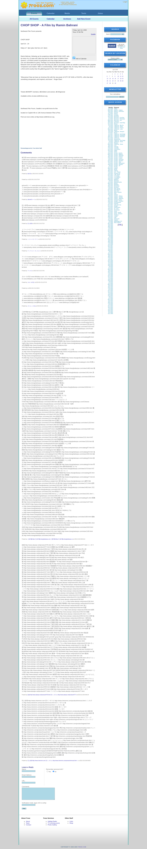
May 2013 (110, 183)
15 (112, 78)
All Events (34, 19)
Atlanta (116, 114)
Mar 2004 (110, 302)
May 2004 (110, 299)
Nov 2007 (110, 246)
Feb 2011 (110, 217)
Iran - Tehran (117, 172)
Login (125, 2)
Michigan (116, 184)
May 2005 (110, 284)
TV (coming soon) (54, 823)
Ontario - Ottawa (118, 196)
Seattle (93, 34)
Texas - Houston (118, 213)
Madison (116, 179)
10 (118, 76)
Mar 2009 (110, 226)
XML (120, 225)
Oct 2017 (110, 132)
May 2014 (110, 168)
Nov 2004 (110, 292)
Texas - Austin (117, 212)
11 (120, 76)
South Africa (117, 207)
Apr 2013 (110, 184)
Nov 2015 (110, 150)
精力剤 (29, 173)
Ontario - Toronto (118, 197)
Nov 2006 (110, 261)
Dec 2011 (110, 205)
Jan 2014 (110, 173)
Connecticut (117, 149)
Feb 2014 (110, 172)
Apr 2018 (110, 130)
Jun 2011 (110, 212)
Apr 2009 (110, 225)
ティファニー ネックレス (34, 250)
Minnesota (116, 186)
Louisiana (116, 178)
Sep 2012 (110, 193)
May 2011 (110, 213)
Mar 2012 (110, 201)
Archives (67, 19)
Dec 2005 (110, 275)
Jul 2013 (111, 181)
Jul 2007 (111, 251)
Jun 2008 (110, 237)
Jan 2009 (110, 229)
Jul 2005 (111, 282)
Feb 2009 (110, 227)
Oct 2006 (110, 263)
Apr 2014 (110, 169)
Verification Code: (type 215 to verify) (34, 803)
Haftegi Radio (52, 821)
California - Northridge (119, 134)
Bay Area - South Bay (119, 122)
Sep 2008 (110, 234)
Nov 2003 (110, 307)
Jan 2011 (110, 218)
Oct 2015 (110, 151)
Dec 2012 (110, 189)
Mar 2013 (110, 186)
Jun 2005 (110, 283)
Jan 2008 (110, 244)
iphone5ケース (31, 199)
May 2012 (110, 198)
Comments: (25, 786)
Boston (116, 124)
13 (107, 78)
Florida (116, 167)
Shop (71, 823)
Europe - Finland (118, 157)
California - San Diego (119, 140)
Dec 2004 (110, 290)
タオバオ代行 (31, 282)
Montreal (116, 187)
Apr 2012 (110, 199)
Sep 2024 (110, 111)
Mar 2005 (110, 287)
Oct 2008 (110, 232)
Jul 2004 (111, 297)
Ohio (115, 193)
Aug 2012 (110, 194)
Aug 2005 (110, 280)
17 (118, 78)
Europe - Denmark (118, 155)
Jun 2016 (110, 143)
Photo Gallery (52, 825)
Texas (115, 211)
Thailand (116, 215)
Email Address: (27, 775)
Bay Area (116, 116)
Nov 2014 (110, 162)
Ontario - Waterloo (118, 198)
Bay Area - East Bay (119, 117)
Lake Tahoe (117, 174)
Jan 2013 (110, 188)
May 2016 (110, 144)
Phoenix (116, 203)
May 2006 (110, 269)
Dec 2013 (110, 174)
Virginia (116, 220)
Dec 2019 (110, 116)
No (55, 771)
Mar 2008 (110, 241)
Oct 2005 (110, 278)
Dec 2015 (110, 149)
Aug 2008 (110, 235)
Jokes (100, 13)
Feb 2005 (110, 288)
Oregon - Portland (118, 201)
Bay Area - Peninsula (119, 119)
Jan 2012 (110, 203)
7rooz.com (82, 847)
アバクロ (30, 270)
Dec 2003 (110, 306)
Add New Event (83, 19)
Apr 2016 (110, 145)
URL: (23, 781)
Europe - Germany (118, 159)
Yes (49, 771)
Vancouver (116, 218)
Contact (28, 825)
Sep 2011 (110, 208)
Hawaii (115, 168)
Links (71, 821)
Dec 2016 (110, 138)
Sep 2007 (110, 249)
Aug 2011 (110, 210)
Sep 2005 (110, 279)
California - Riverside (119, 136)
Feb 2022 (110, 115)
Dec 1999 (110, 313)
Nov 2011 (110, 206)
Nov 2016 (110, 139)
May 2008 (110, 239)
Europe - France (118, 158)
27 (107, 83)
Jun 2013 (110, 182)
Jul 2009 (111, 221)
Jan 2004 (110, 304)
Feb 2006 (110, 273)
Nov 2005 (110, 277)
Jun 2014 (110, 167)
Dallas (115, 150)
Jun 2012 (110, 197)
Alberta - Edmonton (119, 111)
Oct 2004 (110, 293)
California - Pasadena (119, 135)
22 (112, 81)
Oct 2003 (110, 308)
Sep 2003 (110, 309)
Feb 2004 (110, 303)
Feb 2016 (110, 148)
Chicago (116, 146)
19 (122, 78)
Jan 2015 (110, 159)
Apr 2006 (110, 270)
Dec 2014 (110, 160)
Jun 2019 (110, 119)
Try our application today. (121, 47)
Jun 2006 (110, 268)
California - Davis (118, 126)
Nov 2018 (110, 124)
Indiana (116, 170)
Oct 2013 (110, 177)
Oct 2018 (110, 125)
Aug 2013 (110, 179)
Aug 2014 (110, 164)
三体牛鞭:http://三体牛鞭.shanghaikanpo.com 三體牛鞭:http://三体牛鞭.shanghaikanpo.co (50, 539)
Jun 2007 (110, 253)
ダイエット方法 (32, 306)
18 (120, 78)
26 (122, 81)
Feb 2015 (110, 158)
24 (118, 81)
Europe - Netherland (119, 163)
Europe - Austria (118, 153)
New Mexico (117, 189)
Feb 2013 (110, 187)
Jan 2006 (110, 274)
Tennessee (117, 210)
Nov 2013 (110, 175)
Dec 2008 (110, 230)
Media (67, 13)
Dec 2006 (110, 260)
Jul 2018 (111, 126)
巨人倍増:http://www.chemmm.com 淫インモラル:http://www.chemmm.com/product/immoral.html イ (53, 760)
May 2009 (110, 223)
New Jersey (117, 188)
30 (115, 83)
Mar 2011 (110, 216)
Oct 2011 (110, 207)
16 (115, 78)
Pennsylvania (117, 202)
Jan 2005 (110, 289)
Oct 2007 (110, 247)
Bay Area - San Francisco (118, 121)
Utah (115, 217)
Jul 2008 (111, 236)
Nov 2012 (110, 191)
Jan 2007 (110, 259)
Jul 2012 (111, 196)
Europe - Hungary (118, 160)
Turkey (115, 216)
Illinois (115, 169)
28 (110, 83)
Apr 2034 (110, 108)
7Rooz (115, 108)
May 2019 (110, 120)
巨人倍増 (30, 223)
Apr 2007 (110, 255)
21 (110, 81)
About (28, 821)
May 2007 (110, 254)
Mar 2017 (110, 136)
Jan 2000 (110, 312)
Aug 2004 (110, 296)
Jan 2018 (110, 131)
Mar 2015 (110, 157)
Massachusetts (118, 182)
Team (28, 823)
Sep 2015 (110, 153)
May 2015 (110, 154)
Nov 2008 (110, 231)
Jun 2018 (110, 127)
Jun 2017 (110, 134)
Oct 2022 (110, 112)
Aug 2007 (110, 250)
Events (34, 13)
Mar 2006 (110, 272)
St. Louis (116, 208)
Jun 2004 (110, 298)
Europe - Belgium (118, 154)
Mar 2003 (110, 311)
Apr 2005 (110, 285)
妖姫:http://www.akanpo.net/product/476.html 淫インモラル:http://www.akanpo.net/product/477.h (52, 694)
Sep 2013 (110, 178)
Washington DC (118, 221)
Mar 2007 (110, 256)
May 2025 (110, 110)
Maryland (116, 181)
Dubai (115, 151)
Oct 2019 (110, 117)
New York (116, 191)
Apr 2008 (110, 240)
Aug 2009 (110, 220)
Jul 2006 (111, 266)
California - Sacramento (117, 138)
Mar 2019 (110, 121)
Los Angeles (117, 177)
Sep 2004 (110, 294)
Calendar (51, 13)
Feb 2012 (110, 202)
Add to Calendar (79, 58)
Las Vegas (116, 175)
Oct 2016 (110, 140)
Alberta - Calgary (118, 110)
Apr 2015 (110, 155)
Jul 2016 (111, 141)
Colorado (116, 148)
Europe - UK (117, 165)
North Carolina (117, 192)
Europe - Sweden (118, 164)
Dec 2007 (110, 245)
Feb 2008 (110, 242)
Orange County (118, 199)
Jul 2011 (111, 211)
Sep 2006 (110, 264)
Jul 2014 (111, 165)
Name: (24, 769)
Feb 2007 (110, 258)
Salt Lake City (117, 205)
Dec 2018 (110, 122)
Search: (108, 34)
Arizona (116, 112)
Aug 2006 (110, 265)
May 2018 (110, 129)
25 (120, 81)
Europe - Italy (117, 162)
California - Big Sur (119, 125)
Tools (83, 13)
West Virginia (117, 222)
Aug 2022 (110, 114)
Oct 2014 (110, 163)
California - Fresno (118, 127)
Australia (116, 115)
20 (107, 81)
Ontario (116, 194)
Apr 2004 (110, 301)
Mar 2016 (110, 146)
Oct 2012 (110, 192)
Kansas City (117, 173)
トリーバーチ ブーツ (33, 239)
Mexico (116, 183)
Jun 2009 (110, 222)
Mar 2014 (110, 170)
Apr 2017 (110, 135)
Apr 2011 (110, 215)
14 (110, 78)
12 (122, 76)
